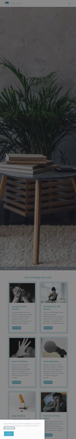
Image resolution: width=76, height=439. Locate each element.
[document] (38, 219)
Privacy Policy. (9, 428)
